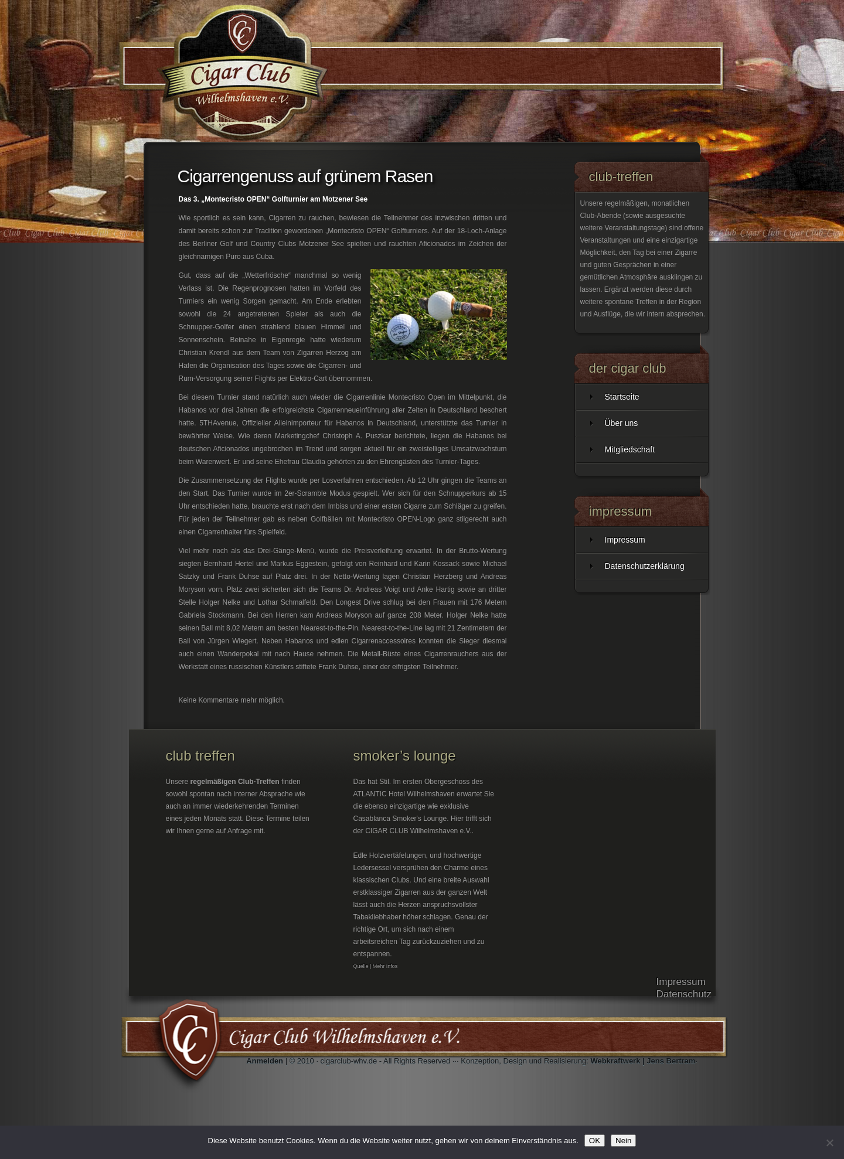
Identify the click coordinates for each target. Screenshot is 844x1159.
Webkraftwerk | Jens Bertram (642, 1060)
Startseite (622, 396)
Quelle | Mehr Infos (375, 966)
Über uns (621, 423)
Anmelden (264, 1060)
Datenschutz (684, 994)
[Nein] (829, 1142)
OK (594, 1140)
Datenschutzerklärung (645, 566)
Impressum (625, 539)
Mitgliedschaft (630, 449)
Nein (623, 1140)
